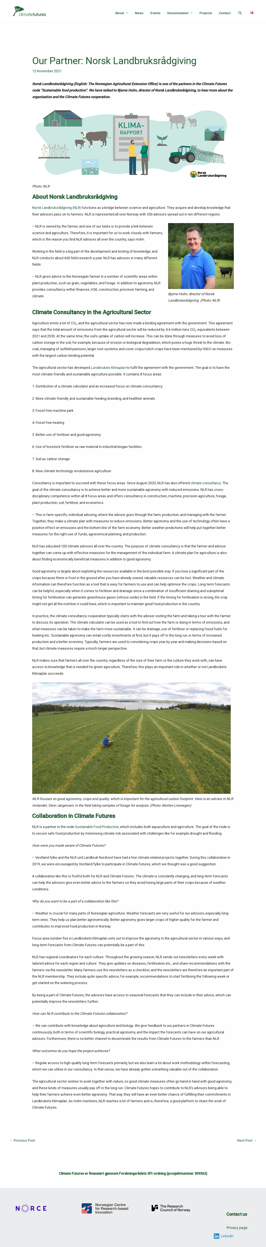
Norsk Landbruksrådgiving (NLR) (57, 208)
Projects (206, 13)
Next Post (247, 1140)
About (121, 13)
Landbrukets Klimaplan (108, 368)
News (140, 13)
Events (156, 13)
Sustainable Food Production (97, 827)
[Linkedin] (223, 1234)
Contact (225, 13)
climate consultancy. (206, 483)
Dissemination (178, 13)
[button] (240, 12)
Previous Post (22, 1140)
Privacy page (237, 1226)
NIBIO (207, 349)
